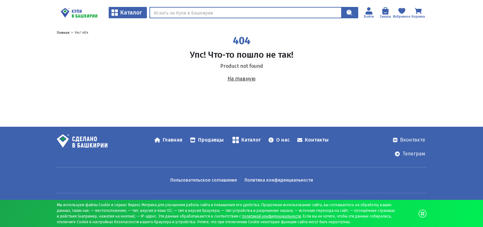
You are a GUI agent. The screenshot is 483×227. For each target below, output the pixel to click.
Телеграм (410, 154)
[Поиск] (245, 13)
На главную (241, 79)
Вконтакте (409, 140)
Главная (63, 33)
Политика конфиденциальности (279, 180)
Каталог (127, 12)
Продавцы (207, 140)
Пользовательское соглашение (203, 180)
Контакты (313, 140)
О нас (279, 140)
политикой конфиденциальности (271, 216)
